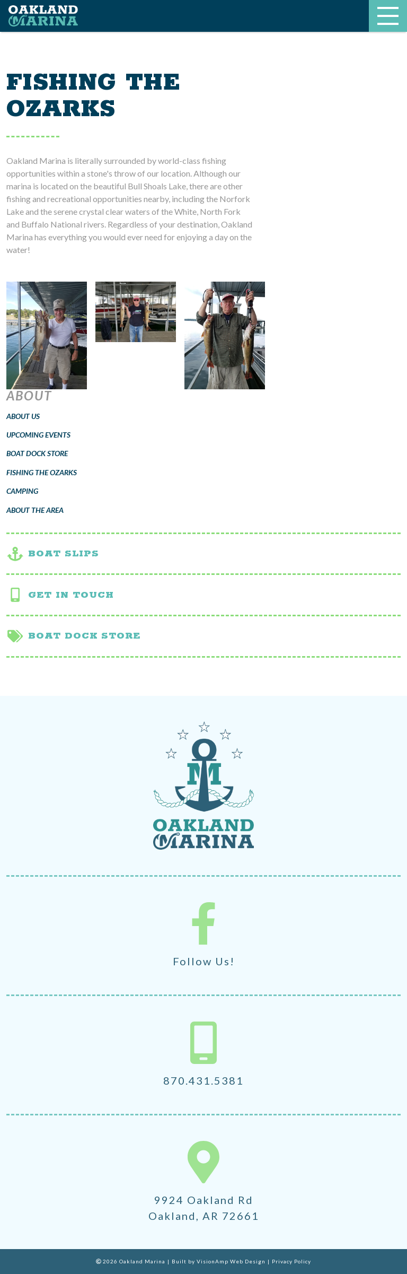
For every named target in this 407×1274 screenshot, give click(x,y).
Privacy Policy (291, 1261)
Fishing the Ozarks (41, 472)
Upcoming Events (38, 434)
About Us (23, 416)
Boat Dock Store (37, 453)
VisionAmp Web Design (231, 1261)
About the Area (35, 509)
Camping (22, 490)
